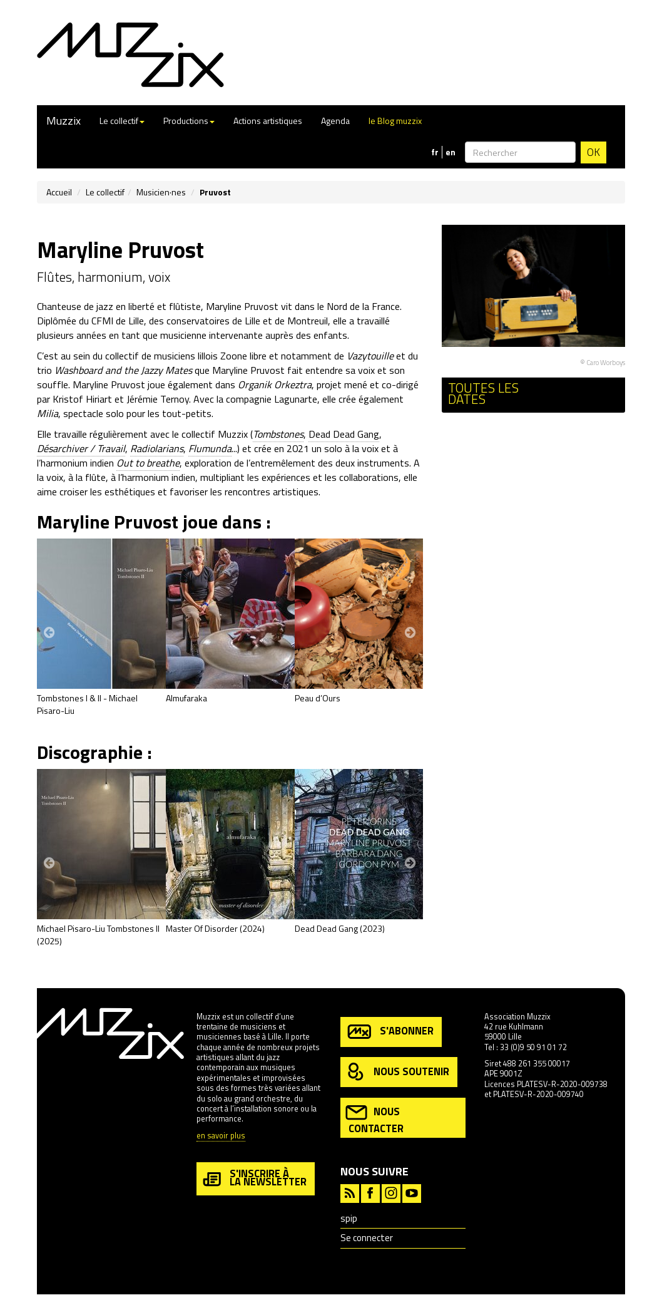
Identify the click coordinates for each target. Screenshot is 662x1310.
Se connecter (366, 1237)
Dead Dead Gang (343, 433)
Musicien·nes (161, 192)
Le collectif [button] (122, 120)
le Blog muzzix (395, 120)
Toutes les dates (483, 394)
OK (593, 152)
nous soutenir (397, 1072)
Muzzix (63, 120)
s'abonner (389, 1032)
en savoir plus (220, 1136)
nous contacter (374, 1118)
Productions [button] (189, 120)
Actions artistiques (267, 120)
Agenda (335, 120)
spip (348, 1218)
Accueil (59, 192)
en (451, 152)
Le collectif (105, 192)
